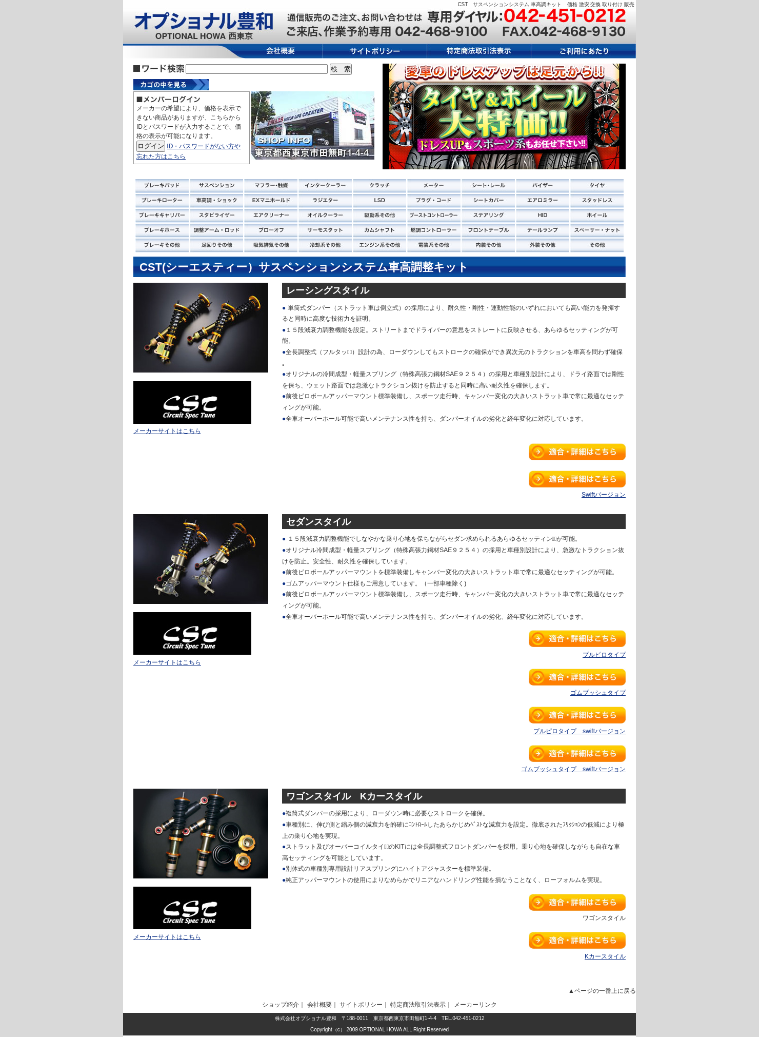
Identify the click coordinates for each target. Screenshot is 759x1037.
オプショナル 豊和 (203, 25)
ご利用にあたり (583, 51)
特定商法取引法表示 (479, 51)
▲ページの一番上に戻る (602, 990)
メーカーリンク (475, 1004)
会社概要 (276, 51)
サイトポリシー (375, 51)
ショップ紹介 (280, 1004)
